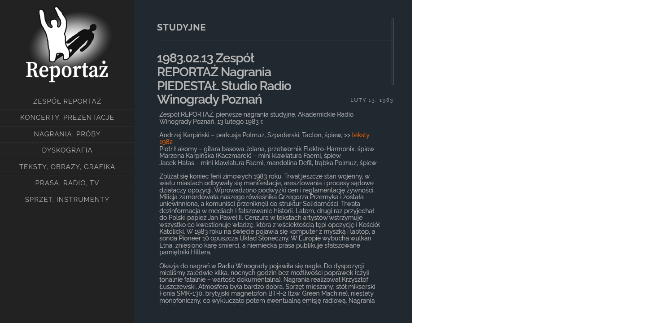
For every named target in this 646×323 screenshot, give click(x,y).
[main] (273, 161)
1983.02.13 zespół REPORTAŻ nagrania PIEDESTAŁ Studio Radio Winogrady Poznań (224, 79)
